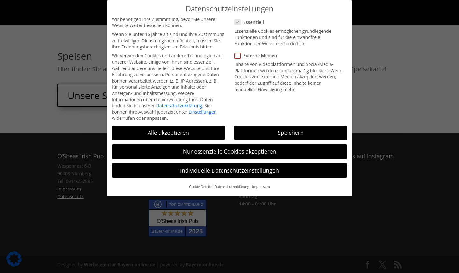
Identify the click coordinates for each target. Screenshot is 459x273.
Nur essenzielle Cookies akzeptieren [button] (229, 151)
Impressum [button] (261, 186)
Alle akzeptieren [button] (168, 132)
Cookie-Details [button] (200, 186)
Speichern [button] (290, 132)
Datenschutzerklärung (179, 106)
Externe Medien (258, 56)
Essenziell (251, 22)
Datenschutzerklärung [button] (232, 186)
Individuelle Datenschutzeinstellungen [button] (229, 170)
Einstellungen (203, 112)
